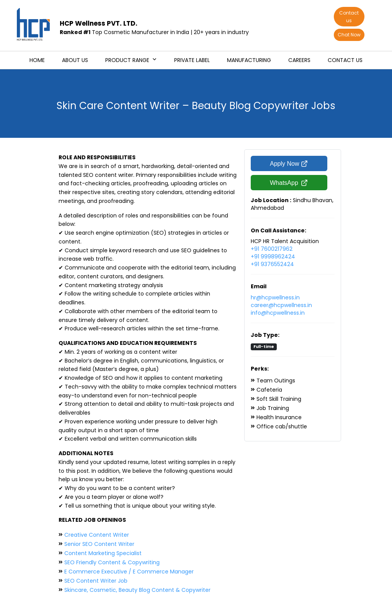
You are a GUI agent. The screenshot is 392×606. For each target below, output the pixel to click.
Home (37, 60)
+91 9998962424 (273, 256)
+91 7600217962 (271, 249)
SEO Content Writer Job (95, 581)
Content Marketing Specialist (103, 553)
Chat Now (349, 34)
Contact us (349, 17)
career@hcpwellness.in (281, 305)
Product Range (127, 60)
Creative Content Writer (96, 535)
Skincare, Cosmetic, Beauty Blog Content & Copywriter (137, 590)
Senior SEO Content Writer (99, 544)
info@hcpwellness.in (278, 313)
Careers (299, 60)
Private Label (192, 60)
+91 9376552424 (272, 264)
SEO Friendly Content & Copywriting (112, 562)
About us (75, 60)
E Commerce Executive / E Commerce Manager (129, 571)
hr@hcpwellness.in (275, 297)
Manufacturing (249, 60)
